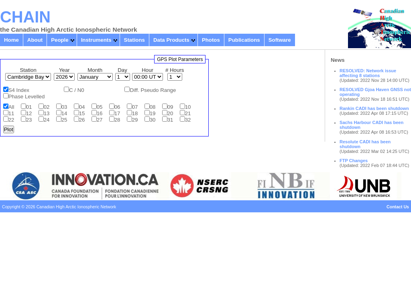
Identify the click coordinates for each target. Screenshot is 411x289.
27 (100, 120)
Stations (134, 40)
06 (117, 107)
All (11, 107)
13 (47, 113)
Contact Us (398, 206)
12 (29, 113)
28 (117, 120)
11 (11, 113)
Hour (147, 70)
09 (170, 107)
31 (170, 120)
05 (100, 107)
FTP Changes (354, 160)
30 (153, 120)
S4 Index (18, 90)
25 (64, 120)
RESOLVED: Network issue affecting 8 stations (368, 73)
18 (135, 113)
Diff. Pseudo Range (153, 90)
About (35, 40)
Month (94, 70)
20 (170, 113)
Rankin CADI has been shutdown (374, 108)
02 (47, 107)
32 (188, 120)
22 (11, 120)
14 (64, 113)
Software (280, 40)
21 (188, 113)
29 (135, 120)
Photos (211, 40)
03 (64, 107)
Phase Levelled (26, 97)
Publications (244, 40)
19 (153, 113)
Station (28, 70)
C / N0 (76, 90)
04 (82, 107)
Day (122, 70)
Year (64, 70)
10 (188, 107)
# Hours (174, 70)
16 (100, 113)
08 (153, 107)
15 (82, 113)
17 (117, 113)
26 (82, 120)
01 (29, 107)
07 (135, 107)
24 (47, 120)
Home (11, 40)
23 (29, 120)
